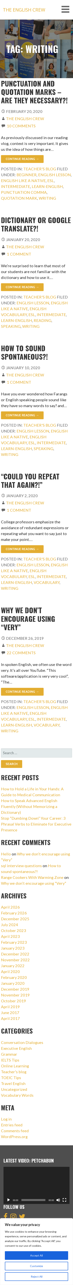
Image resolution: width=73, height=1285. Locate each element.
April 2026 (10, 907)
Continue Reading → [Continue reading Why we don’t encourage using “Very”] (22, 691)
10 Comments (21, 125)
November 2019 (15, 995)
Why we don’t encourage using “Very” (28, 618)
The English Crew (24, 9)
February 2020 (14, 977)
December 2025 (15, 918)
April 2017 (10, 1018)
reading (42, 320)
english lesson (54, 174)
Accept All (36, 1255)
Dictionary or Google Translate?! (36, 224)
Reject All (36, 1276)
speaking (11, 326)
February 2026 (14, 913)
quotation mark (19, 198)
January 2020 (13, 983)
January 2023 (13, 948)
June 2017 (10, 1012)
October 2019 (13, 1000)
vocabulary (47, 582)
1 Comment (19, 254)
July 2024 (9, 924)
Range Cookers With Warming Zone (32, 877)
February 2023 (14, 942)
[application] (36, 1185)
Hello (6, 854)
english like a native (23, 180)
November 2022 (15, 959)
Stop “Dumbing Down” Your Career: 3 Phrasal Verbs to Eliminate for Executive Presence (36, 824)
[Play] (9, 1200)
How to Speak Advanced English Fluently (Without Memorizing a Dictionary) (29, 806)
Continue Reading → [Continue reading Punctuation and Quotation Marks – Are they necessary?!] (22, 159)
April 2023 (10, 936)
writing (47, 198)
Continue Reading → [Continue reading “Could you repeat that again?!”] (22, 549)
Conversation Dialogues (22, 1042)
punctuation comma (24, 192)
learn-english (47, 186)
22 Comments (21, 652)
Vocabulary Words (17, 1095)
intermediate (15, 186)
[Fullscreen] (64, 1200)
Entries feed (12, 1124)
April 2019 (10, 1006)
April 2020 (10, 971)
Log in (6, 1119)
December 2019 (15, 989)
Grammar (9, 1054)
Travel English (13, 1083)
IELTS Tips (10, 1060)
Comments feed (15, 1130)
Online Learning (15, 1065)
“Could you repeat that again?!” (30, 480)
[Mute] (58, 1200)
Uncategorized (14, 1089)
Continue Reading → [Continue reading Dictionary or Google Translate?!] (22, 287)
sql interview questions (21, 865)
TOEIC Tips (11, 1077)
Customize (36, 1266)
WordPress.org (14, 1136)
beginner (27, 174)
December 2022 (15, 954)
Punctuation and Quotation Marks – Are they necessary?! (34, 91)
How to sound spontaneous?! (24, 352)
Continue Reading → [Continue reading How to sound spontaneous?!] (22, 415)
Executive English (16, 1048)
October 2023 (13, 930)
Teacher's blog (39, 168)
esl (50, 180)
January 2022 (13, 965)
